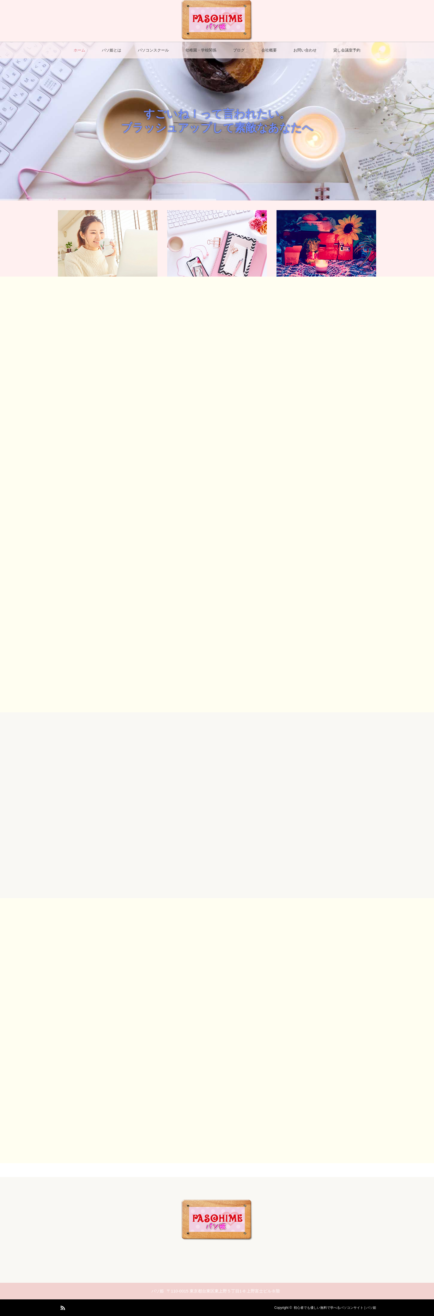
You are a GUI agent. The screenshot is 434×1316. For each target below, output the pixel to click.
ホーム (79, 50)
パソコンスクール (153, 50)
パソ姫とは (111, 50)
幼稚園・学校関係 (200, 50)
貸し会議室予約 (346, 50)
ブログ (239, 50)
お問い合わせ (305, 50)
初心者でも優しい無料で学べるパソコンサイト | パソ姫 (335, 1308)
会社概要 (269, 50)
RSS (62, 1307)
